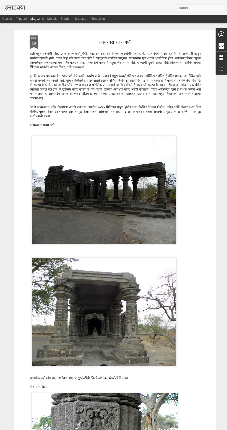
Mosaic (52, 18)
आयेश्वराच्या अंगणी (115, 42)
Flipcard (21, 18)
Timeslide (98, 18)
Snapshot (81, 18)
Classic (7, 18)
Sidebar (66, 18)
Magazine (37, 18)
